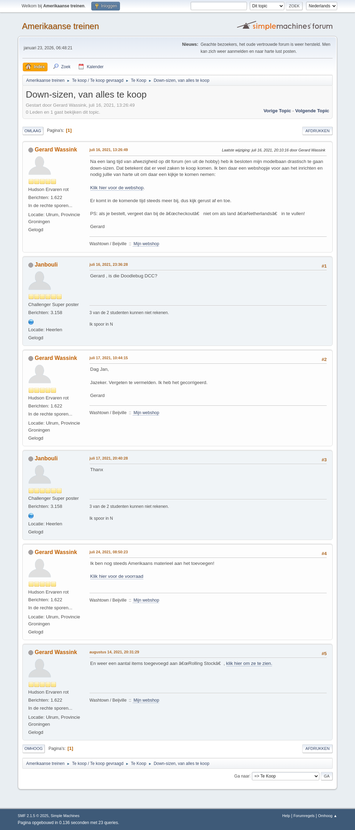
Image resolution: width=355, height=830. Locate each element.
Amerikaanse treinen (60, 26)
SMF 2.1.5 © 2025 (33, 816)
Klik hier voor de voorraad (116, 576)
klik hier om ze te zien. (249, 663)
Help (286, 816)
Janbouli (46, 265)
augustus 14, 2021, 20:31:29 (114, 652)
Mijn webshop (146, 243)
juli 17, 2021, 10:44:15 (109, 358)
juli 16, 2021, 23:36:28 (109, 264)
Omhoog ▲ (327, 816)
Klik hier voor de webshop (117, 187)
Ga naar (241, 775)
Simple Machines (65, 816)
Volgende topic (312, 110)
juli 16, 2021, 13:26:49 (109, 150)
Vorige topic (277, 110)
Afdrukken (317, 131)
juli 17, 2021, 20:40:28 (109, 458)
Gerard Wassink (56, 149)
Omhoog (33, 748)
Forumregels (304, 816)
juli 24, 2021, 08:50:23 (109, 552)
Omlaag (32, 131)
